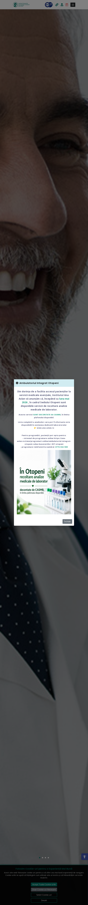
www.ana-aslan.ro (45, 428)
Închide (67, 521)
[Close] (70, 383)
